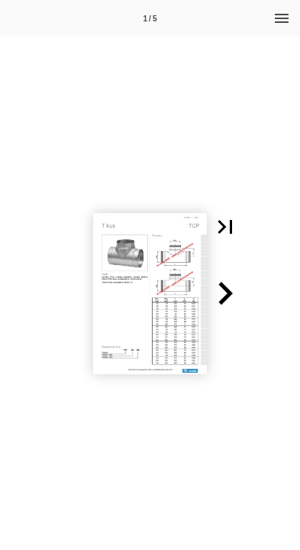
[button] (225, 227)
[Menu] (281, 18)
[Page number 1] (150, 18)
